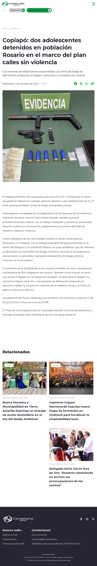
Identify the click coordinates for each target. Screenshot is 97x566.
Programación (9, 539)
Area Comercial (39, 535)
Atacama (14, 28)
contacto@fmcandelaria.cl (44, 539)
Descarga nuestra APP (13, 544)
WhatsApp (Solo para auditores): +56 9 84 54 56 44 (56, 544)
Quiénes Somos (10, 535)
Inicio (5, 28)
